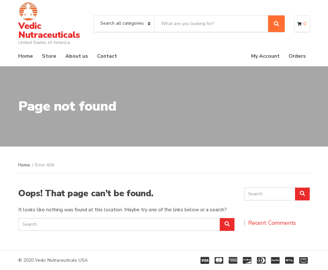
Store (49, 56)
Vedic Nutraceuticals (49, 30)
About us (76, 56)
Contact (107, 56)
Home (25, 56)
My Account (265, 56)
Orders (297, 56)
